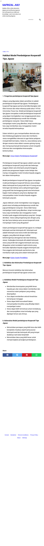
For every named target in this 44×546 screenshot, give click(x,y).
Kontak (7, 438)
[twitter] (31, 11)
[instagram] (39, 11)
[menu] (4, 21)
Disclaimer (13, 438)
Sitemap (24, 440)
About (19, 440)
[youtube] (35, 11)
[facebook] (27, 11)
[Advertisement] (22, 38)
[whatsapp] (36, 357)
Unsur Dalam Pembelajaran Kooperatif (23, 158)
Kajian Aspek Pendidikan (19, 260)
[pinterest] (27, 357)
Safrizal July (8, 6)
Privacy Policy (34, 438)
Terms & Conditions (23, 438)
